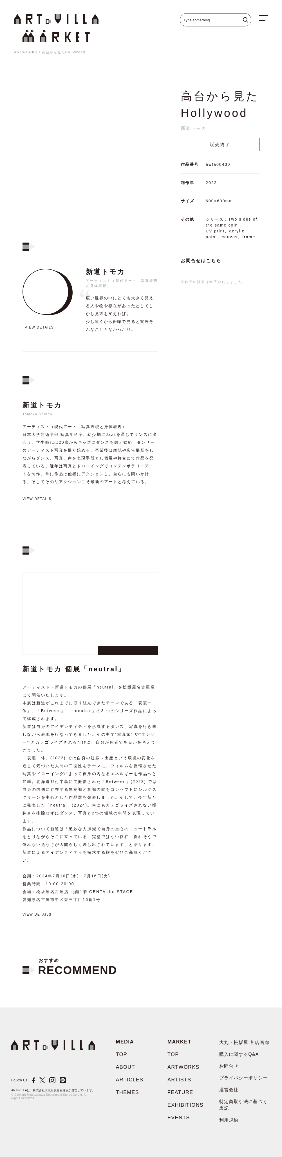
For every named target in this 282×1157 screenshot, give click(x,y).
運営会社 (229, 1089)
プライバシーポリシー (243, 1078)
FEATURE (180, 1092)
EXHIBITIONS (185, 1105)
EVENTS (178, 1117)
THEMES (127, 1092)
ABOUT (125, 1067)
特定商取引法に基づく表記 (243, 1105)
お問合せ (229, 1066)
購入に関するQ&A (239, 1054)
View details (39, 327)
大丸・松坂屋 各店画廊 (244, 1042)
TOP (121, 1054)
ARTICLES (130, 1080)
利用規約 (229, 1120)
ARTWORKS (26, 52)
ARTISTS (179, 1080)
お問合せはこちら (201, 260)
